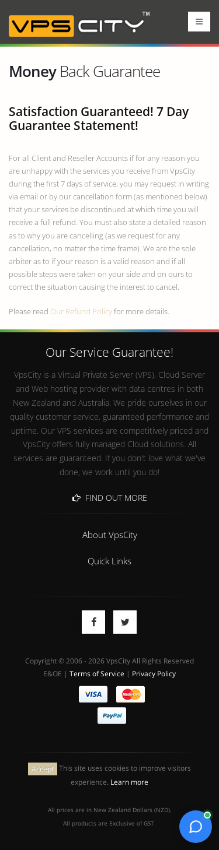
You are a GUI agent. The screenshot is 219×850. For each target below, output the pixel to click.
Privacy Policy (154, 673)
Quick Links (109, 561)
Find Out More (109, 497)
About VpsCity (109, 534)
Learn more (129, 781)
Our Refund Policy (81, 311)
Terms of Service (96, 673)
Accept (43, 769)
